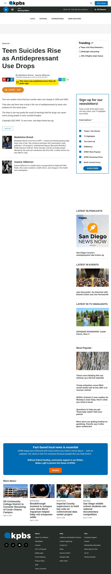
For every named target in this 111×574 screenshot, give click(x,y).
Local (32, 19)
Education (87, 501)
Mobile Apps (39, 553)
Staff (36, 565)
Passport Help (64, 557)
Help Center (64, 561)
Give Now (101, 3)
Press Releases (40, 557)
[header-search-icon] (91, 3)
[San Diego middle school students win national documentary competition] (95, 491)
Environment (34, 501)
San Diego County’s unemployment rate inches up (90, 254)
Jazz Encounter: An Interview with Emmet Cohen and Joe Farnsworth (92, 293)
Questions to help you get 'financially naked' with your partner (89, 411)
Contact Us (63, 545)
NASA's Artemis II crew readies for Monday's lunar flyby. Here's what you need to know (92, 399)
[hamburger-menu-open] (5, 3)
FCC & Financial (40, 549)
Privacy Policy (39, 561)
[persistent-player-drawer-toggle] (100, 11)
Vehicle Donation (90, 557)
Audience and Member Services (70, 537)
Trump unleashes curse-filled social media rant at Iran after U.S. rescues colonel (92, 387)
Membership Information (92, 545)
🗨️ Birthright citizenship (89, 51)
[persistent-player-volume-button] (12, 10)
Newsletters (39, 541)
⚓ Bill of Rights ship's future (91, 56)
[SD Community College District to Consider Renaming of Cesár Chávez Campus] (15, 491)
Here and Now (83, 11)
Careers (37, 545)
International (58, 19)
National (43, 19)
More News (10, 481)
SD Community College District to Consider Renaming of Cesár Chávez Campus (14, 507)
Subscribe (92, 168)
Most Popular (84, 348)
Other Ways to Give (90, 549)
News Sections (74, 19)
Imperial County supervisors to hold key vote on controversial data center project (68, 509)
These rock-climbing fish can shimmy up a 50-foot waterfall (90, 376)
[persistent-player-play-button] (6, 11)
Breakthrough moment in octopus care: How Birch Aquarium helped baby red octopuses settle (41, 510)
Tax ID (86, 553)
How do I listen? (65, 553)
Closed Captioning (66, 541)
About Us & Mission (41, 537)
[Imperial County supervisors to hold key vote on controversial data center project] (69, 491)
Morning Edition (23, 12)
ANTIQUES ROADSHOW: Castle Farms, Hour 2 (91, 333)
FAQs (61, 549)
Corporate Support (90, 537)
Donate (55, 470)
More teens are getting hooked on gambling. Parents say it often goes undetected (92, 424)
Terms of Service (40, 569)
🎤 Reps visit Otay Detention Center (91, 48)
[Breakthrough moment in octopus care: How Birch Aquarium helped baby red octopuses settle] (42, 491)
